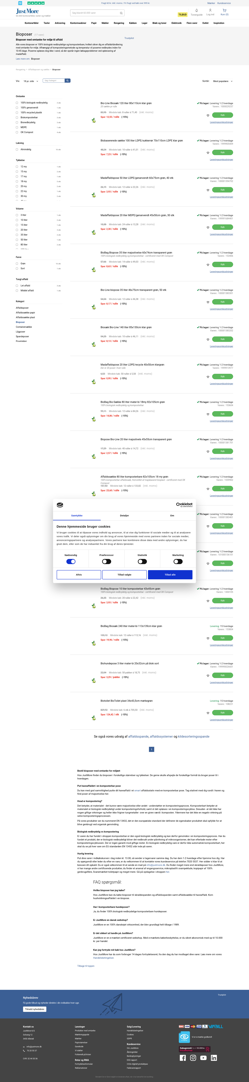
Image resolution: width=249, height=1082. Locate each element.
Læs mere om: (23, 59)
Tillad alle (170, 574)
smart (137, 790)
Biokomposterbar (29, 117)
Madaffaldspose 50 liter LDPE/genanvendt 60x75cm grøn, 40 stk (137, 177)
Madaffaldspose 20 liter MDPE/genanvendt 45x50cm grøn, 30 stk (137, 215)
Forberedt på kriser (83, 1054)
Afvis (79, 574)
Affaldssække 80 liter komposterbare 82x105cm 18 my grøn (134, 476)
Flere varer (192, 23)
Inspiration (219, 23)
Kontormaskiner (78, 23)
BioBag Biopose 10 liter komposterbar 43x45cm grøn (130, 588)
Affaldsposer (22, 308)
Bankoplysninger (134, 1056)
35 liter (24, 234)
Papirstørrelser (81, 1042)
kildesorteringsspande (193, 736)
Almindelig (26, 149)
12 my (24, 166)
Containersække (24, 327)
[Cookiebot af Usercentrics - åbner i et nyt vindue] (178, 505)
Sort (23, 268)
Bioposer (20, 322)
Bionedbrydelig (28, 122)
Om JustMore (132, 1048)
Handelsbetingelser (103, 957)
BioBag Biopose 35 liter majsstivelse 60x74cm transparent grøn (136, 252)
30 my (24, 196)
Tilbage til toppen (85, 966)
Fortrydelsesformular (84, 1064)
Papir (94, 23)
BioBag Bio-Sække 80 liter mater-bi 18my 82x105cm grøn (133, 402)
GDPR (129, 1038)
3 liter (23, 215)
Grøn (23, 263)
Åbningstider (132, 1052)
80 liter (24, 244)
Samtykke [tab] (77, 515)
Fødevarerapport (134, 1068)
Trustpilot (129, 38)
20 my (24, 186)
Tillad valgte (124, 574)
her (167, 871)
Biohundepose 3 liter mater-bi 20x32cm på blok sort (130, 663)
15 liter (24, 225)
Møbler (105, 23)
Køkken (133, 23)
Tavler (47, 23)
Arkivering (60, 23)
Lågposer (20, 331)
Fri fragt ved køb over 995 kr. (125, 3)
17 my (24, 176)
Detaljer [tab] (124, 515)
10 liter (24, 220)
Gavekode (79, 1046)
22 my (24, 191)
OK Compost (27, 132)
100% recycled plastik (31, 112)
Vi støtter (79, 1050)
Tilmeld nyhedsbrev (34, 1009)
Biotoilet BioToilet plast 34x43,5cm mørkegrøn (127, 700)
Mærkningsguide (82, 1035)
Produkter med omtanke (85, 1031)
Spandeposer (22, 336)
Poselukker (21, 341)
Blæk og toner (159, 23)
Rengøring (20, 69)
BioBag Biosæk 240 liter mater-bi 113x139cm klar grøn (131, 626)
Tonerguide (197, 12)
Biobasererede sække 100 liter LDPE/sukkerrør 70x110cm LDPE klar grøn (142, 140)
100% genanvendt (29, 107)
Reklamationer (81, 1068)
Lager (145, 23)
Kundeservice (224, 3)
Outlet (205, 23)
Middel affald (27, 290)
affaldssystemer (161, 736)
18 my (24, 181)
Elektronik (177, 23)
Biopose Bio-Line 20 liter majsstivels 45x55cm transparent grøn (136, 439)
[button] (121, 13)
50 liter (24, 239)
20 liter (24, 230)
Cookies (130, 1035)
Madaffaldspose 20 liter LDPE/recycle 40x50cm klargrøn (132, 364)
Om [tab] (172, 515)
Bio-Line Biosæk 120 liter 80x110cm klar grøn (126, 103)
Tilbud (183, 14)
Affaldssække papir (25, 312)
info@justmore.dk (155, 865)
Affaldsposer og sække (38, 69)
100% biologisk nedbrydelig (34, 102)
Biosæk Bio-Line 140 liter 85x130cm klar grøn (126, 327)
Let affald (25, 285)
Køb (223, 115)
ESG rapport (132, 1060)
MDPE (24, 127)
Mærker (211, 3)
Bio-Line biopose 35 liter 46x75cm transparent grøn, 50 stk (133, 289)
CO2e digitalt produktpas (137, 1064)
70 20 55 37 (32, 1051)
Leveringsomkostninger (221, 122)
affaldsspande (138, 736)
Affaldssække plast (25, 317)
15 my (24, 171)
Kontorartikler (32, 23)
